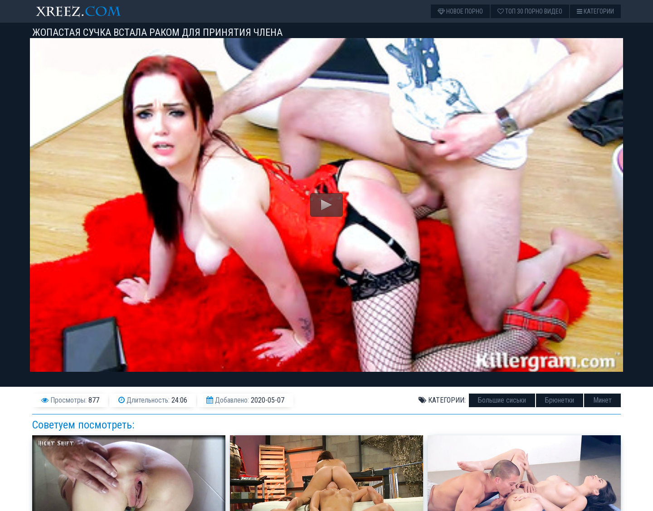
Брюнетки (559, 400)
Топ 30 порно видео (529, 11)
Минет (602, 400)
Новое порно (460, 11)
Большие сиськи (502, 400)
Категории (595, 11)
